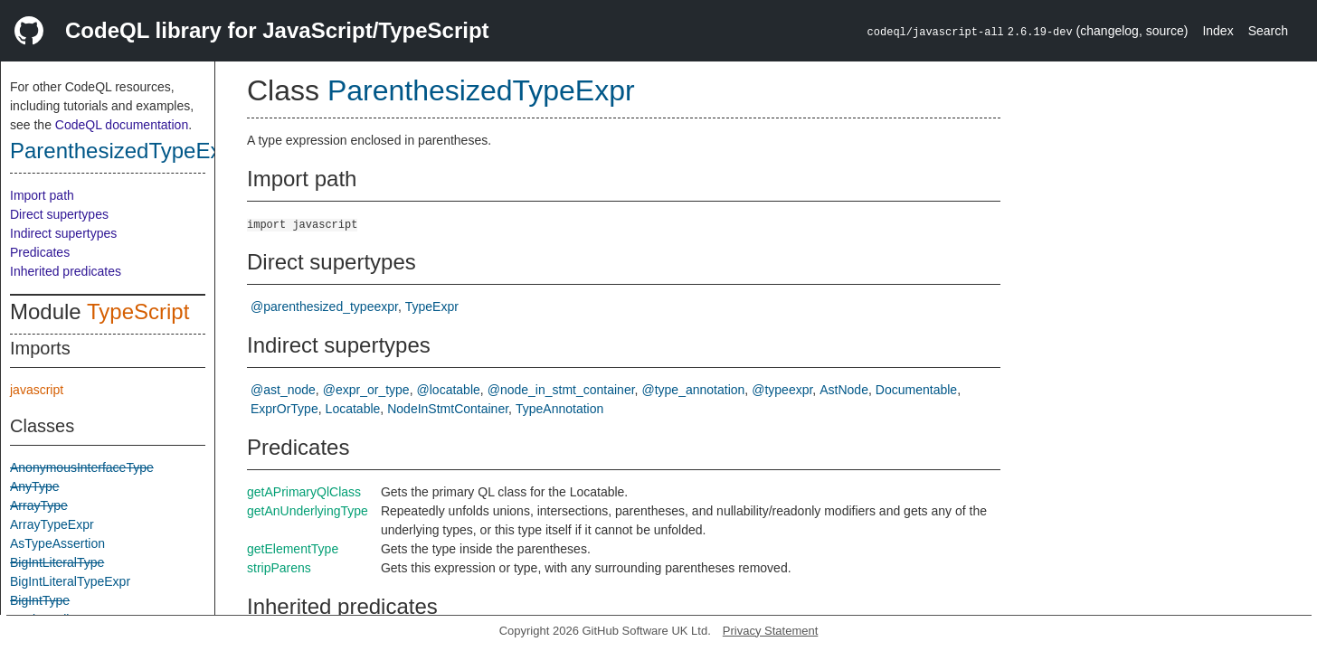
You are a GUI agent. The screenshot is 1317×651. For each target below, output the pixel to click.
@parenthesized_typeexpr (324, 306)
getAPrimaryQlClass (304, 492)
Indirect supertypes (63, 233)
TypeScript (138, 311)
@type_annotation (692, 389)
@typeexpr (782, 389)
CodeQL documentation (121, 125)
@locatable (448, 389)
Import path (42, 195)
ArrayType (39, 505)
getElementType (292, 549)
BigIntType (40, 600)
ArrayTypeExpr (52, 524)
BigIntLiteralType (57, 562)
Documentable (916, 389)
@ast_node (283, 389)
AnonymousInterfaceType (82, 467)
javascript (36, 389)
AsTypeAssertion (57, 543)
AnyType (34, 486)
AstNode (844, 389)
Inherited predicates (65, 271)
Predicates (40, 252)
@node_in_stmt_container (561, 389)
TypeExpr (432, 306)
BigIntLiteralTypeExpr (70, 581)
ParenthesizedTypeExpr (125, 150)
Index (1217, 31)
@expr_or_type (366, 389)
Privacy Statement (771, 630)
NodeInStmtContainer (447, 408)
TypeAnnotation (559, 408)
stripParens (279, 568)
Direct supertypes (59, 214)
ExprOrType (284, 408)
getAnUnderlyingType (307, 511)
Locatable (353, 408)
